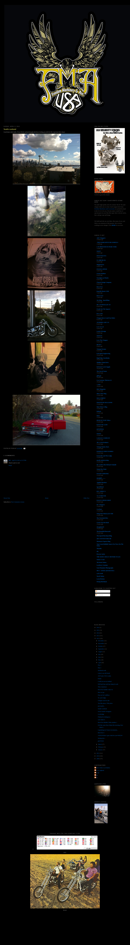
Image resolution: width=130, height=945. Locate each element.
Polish (99, 678)
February (100, 747)
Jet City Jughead (99, 770)
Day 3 (99, 665)
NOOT (99, 251)
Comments (99, 595)
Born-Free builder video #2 (105, 689)
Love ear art (100, 327)
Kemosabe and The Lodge (104, 456)
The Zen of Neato (102, 371)
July (99, 654)
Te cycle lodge (102, 698)
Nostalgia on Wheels (102, 278)
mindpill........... (101, 478)
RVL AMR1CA (101, 491)
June (99, 657)
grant (96, 775)
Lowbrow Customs (102, 565)
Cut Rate (99, 509)
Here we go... (101, 692)
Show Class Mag (101, 393)
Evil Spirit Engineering (103, 353)
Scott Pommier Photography (105, 568)
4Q (97, 551)
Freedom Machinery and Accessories (104, 209)
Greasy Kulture (101, 273)
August (100, 651)
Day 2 (99, 668)
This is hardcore (102, 687)
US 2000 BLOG (101, 260)
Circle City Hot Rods (103, 522)
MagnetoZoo (100, 264)
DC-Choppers (101, 504)
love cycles (100, 313)
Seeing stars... (101, 738)
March (100, 744)
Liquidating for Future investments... (108, 730)
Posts (98, 591)
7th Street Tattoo (101, 562)
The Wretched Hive (102, 518)
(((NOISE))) (100, 429)
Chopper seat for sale (103, 700)
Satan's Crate (101, 559)
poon (96, 777)
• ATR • (99, 384)
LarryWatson (101, 579)
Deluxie (99, 411)
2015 (98, 630)
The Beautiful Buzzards (103, 531)
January (100, 750)
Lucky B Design (101, 331)
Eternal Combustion (103, 473)
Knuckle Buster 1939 (103, 291)
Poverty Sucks (101, 554)
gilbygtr (99, 376)
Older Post (86, 498)
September (101, 649)
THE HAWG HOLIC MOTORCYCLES (108, 557)
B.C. (10, 460)
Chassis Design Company (104, 282)
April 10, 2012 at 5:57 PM (19, 460)
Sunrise (99, 433)
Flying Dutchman (102, 581)
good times (101, 741)
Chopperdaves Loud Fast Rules (106, 318)
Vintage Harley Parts (103, 447)
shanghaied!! (100, 527)
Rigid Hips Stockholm (103, 358)
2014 (98, 633)
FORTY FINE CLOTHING (102, 768)
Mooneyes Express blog (103, 541)
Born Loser (100, 295)
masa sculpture (101, 398)
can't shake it (101, 719)
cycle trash (100, 573)
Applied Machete (102, 482)
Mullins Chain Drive (103, 362)
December (101, 640)
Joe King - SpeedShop (103, 300)
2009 (98, 758)
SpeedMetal (100, 487)
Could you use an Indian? (105, 681)
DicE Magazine (101, 389)
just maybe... (101, 706)
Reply (10, 465)
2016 (98, 627)
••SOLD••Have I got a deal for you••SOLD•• (110, 735)
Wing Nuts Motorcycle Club (105, 513)
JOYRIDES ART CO (103, 322)
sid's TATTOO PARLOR (104, 538)
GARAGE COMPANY (103, 438)
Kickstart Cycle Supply (103, 367)
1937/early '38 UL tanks (104, 676)
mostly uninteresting (103, 460)
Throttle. (99, 548)
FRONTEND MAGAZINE (104, 402)
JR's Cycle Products (102, 442)
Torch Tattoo (100, 576)
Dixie (98, 416)
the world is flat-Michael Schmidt (106, 465)
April (99, 662)
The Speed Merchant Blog (104, 536)
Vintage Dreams (101, 349)
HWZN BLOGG (101, 256)
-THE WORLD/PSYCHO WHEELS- (107, 242)
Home (46, 498)
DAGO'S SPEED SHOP (104, 500)
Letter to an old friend (104, 673)
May (99, 660)
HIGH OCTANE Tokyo (103, 420)
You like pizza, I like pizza (105, 703)
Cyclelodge (101, 714)
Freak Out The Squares (103, 309)
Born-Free (100, 287)
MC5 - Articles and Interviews (105, 570)
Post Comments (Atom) (17, 502)
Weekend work (102, 670)
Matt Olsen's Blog (102, 407)
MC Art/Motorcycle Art (104, 304)
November (101, 643)
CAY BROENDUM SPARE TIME (107, 247)
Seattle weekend (10, 129)
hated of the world (102, 424)
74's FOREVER (101, 496)
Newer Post (7, 498)
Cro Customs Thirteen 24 (104, 380)
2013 (98, 635)
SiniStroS (99, 336)
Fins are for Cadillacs (104, 695)
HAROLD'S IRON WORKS (105, 451)
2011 (98, 753)
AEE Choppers (101, 238)
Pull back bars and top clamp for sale (108, 684)
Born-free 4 (101, 732)
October (100, 646)
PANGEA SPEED (102, 269)
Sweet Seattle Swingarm (104, 711)
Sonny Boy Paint (101, 469)
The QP (97, 773)
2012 (98, 638)
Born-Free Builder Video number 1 (107, 722)
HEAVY (99, 344)
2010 (98, 756)
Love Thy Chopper (102, 340)
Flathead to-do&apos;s (104, 717)
